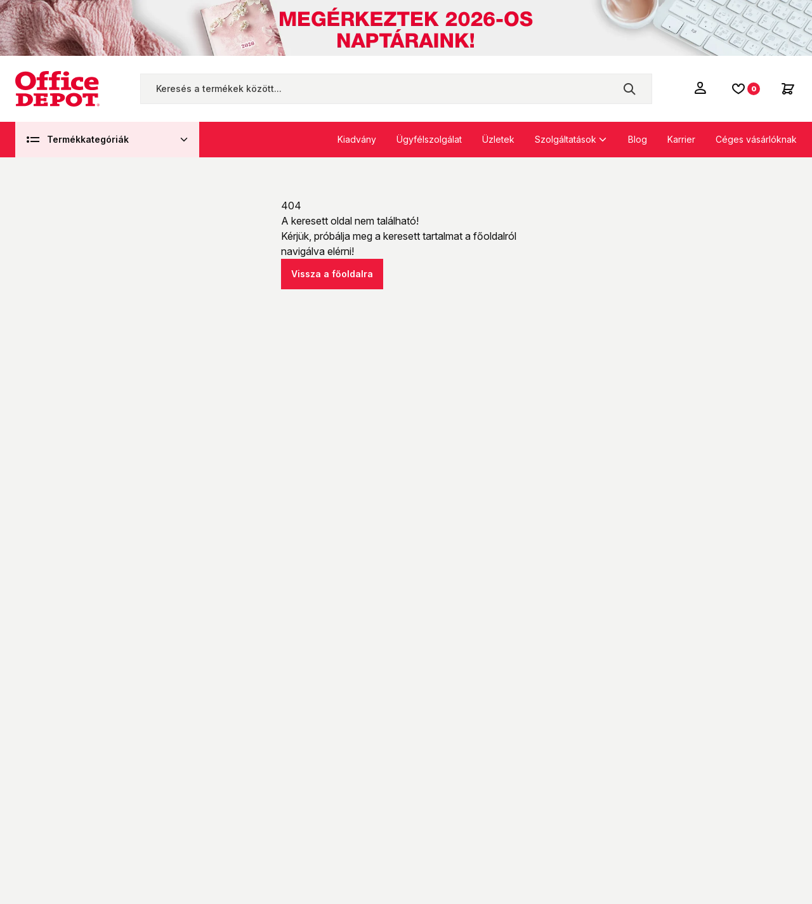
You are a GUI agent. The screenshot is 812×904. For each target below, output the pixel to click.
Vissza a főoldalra (332, 273)
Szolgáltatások (565, 139)
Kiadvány (356, 139)
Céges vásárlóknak (756, 139)
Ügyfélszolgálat (429, 139)
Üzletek (498, 139)
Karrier (681, 139)
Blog (637, 139)
